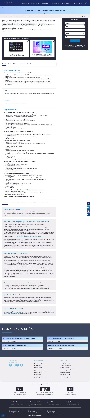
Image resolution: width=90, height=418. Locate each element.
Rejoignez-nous (13, 362)
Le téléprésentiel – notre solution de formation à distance (29, 236)
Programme (22, 63)
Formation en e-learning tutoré (67, 369)
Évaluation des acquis (22, 203)
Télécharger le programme (81, 16)
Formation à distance (64, 367)
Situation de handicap (39, 376)
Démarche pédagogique (39, 370)
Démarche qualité (38, 372)
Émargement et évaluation (66, 377)
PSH (47, 203)
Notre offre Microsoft (65, 363)
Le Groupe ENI (37, 365)
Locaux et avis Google (39, 363)
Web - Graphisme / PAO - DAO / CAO (11, 7)
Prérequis (15, 63)
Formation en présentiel (65, 365)
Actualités (36, 369)
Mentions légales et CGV (40, 377)
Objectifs (4, 63)
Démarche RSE (37, 374)
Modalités (29, 63)
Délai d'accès (5, 203)
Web (21, 7)
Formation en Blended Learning (67, 370)
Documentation (38, 367)
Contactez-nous (78, 46)
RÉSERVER (75, 41)
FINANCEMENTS (55, 3)
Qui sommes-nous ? (39, 362)
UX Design (25, 7)
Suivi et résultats (32, 203)
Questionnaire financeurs (65, 376)
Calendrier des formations (66, 362)
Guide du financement (65, 374)
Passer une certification (65, 372)
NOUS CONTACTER (77, 3)
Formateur (41, 203)
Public (9, 63)
